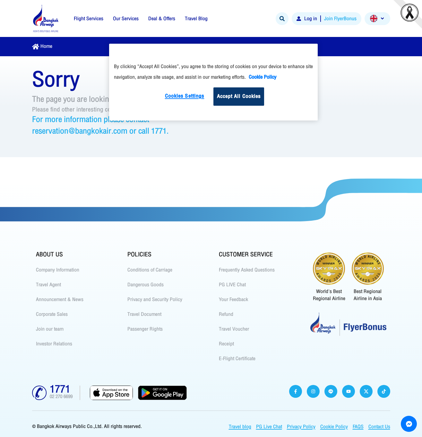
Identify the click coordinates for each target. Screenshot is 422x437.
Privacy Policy (301, 426)
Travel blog (240, 426)
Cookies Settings (184, 96)
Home (46, 46)
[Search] (282, 18)
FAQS (358, 426)
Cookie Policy (334, 426)
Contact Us (379, 426)
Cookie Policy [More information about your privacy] (262, 77)
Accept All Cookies (239, 96)
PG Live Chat (269, 426)
